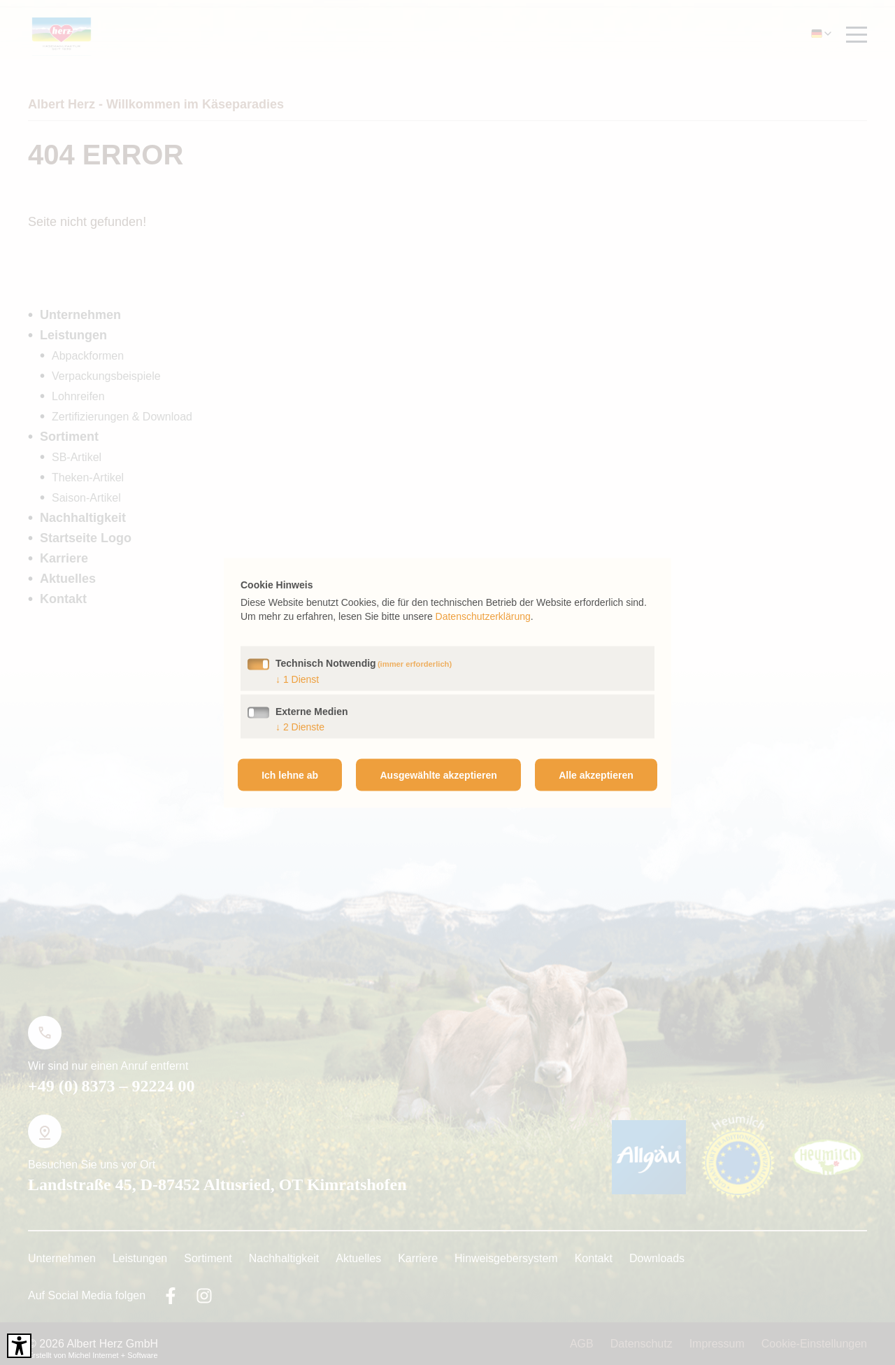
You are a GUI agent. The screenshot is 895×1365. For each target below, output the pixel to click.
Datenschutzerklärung (483, 615)
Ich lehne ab (290, 774)
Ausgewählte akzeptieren (438, 774)
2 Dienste (299, 726)
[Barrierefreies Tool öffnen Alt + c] (19, 1346)
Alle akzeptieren (596, 774)
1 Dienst (297, 678)
